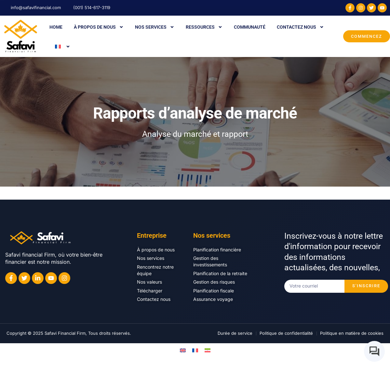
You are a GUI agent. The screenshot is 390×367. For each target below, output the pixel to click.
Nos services (154, 27)
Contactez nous (300, 27)
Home (55, 27)
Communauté (249, 27)
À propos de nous (99, 27)
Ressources (204, 27)
